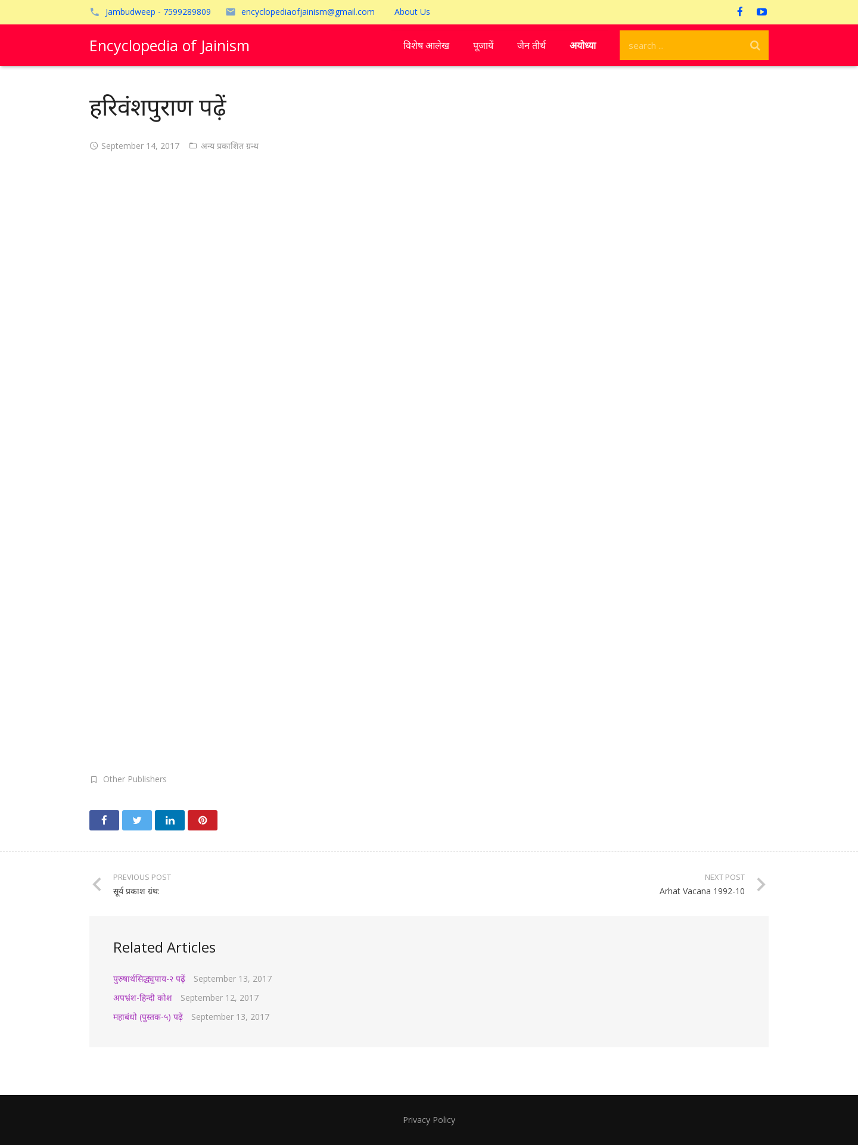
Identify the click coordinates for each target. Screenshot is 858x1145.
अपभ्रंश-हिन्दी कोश (142, 997)
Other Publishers (135, 779)
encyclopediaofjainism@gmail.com (308, 11)
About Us (412, 11)
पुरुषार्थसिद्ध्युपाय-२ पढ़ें (149, 978)
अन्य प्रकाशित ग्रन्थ (230, 145)
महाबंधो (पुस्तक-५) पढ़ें (148, 1016)
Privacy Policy (429, 1119)
